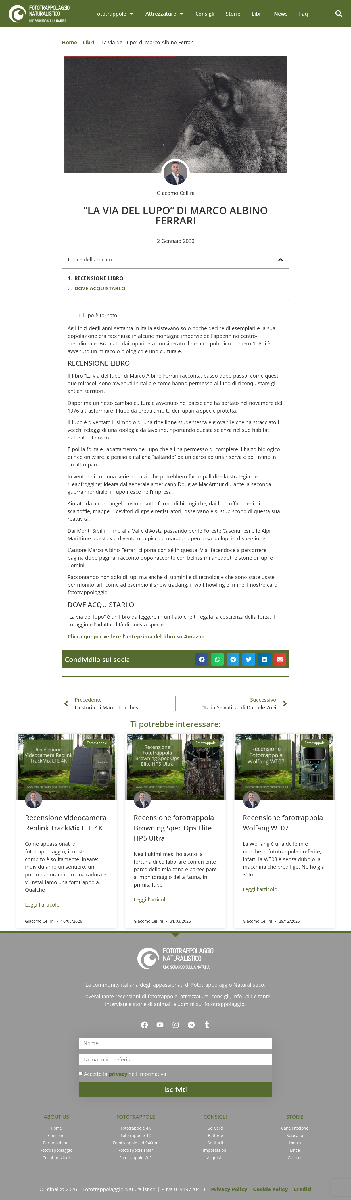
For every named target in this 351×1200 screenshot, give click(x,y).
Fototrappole (114, 13)
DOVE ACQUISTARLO (99, 288)
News (281, 13)
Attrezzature (164, 13)
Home (69, 42)
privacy (118, 1073)
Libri (257, 13)
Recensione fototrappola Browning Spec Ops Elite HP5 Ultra (174, 828)
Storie (233, 13)
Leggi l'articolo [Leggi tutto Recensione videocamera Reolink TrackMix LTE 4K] (42, 904)
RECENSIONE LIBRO (98, 278)
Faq (303, 13)
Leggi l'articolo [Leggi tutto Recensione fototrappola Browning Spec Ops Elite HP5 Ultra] (151, 899)
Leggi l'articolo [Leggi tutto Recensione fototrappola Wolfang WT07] (260, 889)
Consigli (204, 13)
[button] (339, 14)
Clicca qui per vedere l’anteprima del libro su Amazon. (137, 636)
